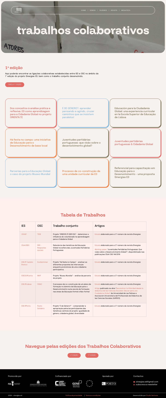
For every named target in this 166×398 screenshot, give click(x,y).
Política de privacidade (74, 395)
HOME (83, 10)
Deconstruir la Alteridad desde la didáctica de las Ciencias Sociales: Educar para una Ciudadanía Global (119, 291)
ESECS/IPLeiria (27, 276)
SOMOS (93, 10)
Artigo (97, 288)
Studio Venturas (152, 395)
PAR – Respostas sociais (41, 248)
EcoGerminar (42, 262)
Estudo (97, 234)
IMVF (39, 276)
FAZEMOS (103, 10)
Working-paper (101, 249)
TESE (39, 234)
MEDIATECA (125, 10)
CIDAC (39, 284)
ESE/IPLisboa (26, 284)
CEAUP (24, 234)
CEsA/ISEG (25, 245)
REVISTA (114, 10)
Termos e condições (93, 395)
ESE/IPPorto (26, 306)
